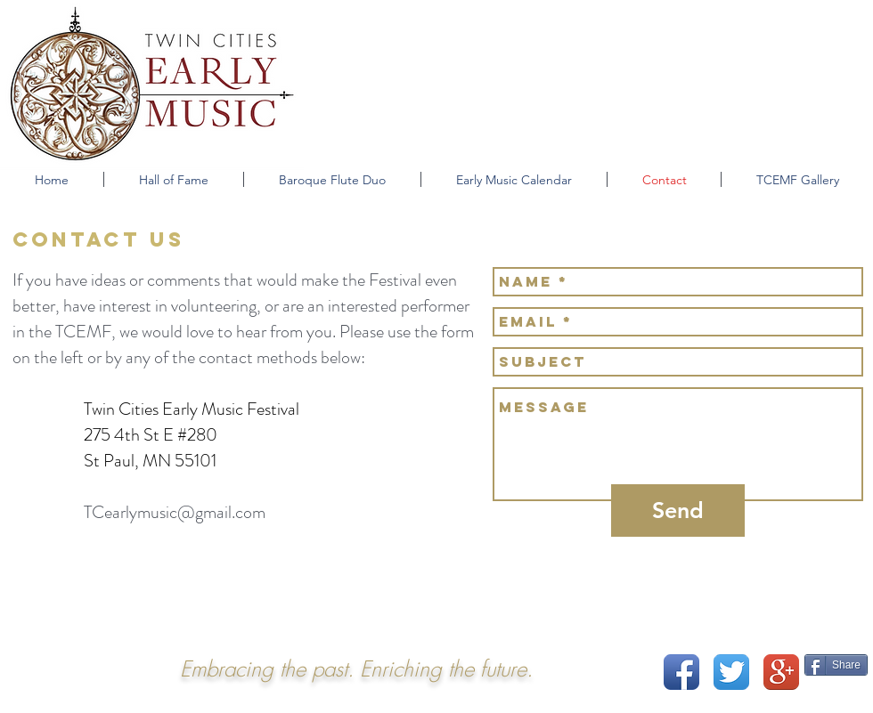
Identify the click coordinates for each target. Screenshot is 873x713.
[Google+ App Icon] (781, 672)
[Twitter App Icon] (731, 672)
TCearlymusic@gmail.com (174, 512)
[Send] (678, 510)
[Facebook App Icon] (681, 672)
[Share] (836, 665)
